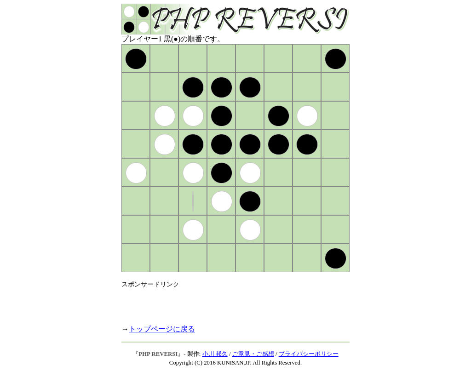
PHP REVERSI (158, 354)
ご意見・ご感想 (253, 354)
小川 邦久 (215, 354)
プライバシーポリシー (309, 354)
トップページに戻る (162, 329)
